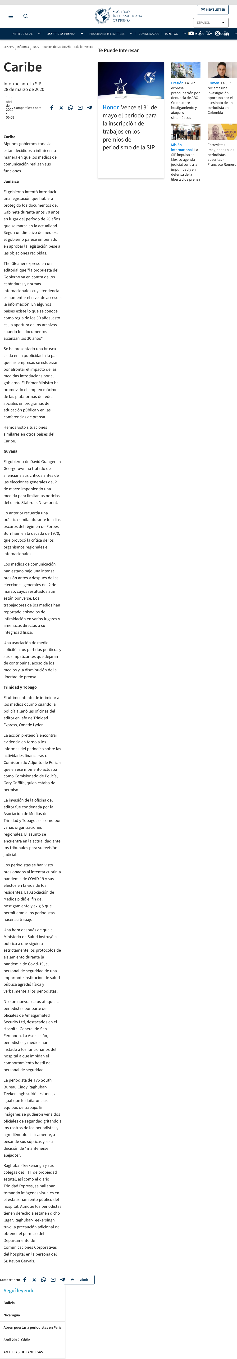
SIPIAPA (9, 47)
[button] (213, 9)
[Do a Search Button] (24, 16)
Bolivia (9, 1303)
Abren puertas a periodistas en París (32, 1327)
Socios (224, 34)
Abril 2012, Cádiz (17, 1339)
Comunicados (149, 33)
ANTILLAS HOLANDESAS (23, 1352)
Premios (198, 34)
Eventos (171, 34)
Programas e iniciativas (106, 34)
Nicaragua (12, 1315)
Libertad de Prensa (61, 34)
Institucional (22, 34)
